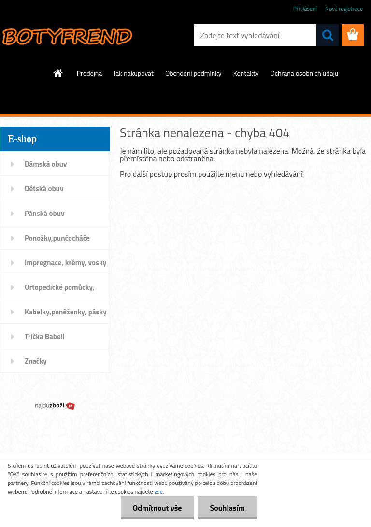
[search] (327, 35)
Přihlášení (305, 8)
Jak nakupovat (134, 73)
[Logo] (66, 36)
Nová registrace (344, 8)
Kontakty (246, 73)
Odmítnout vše (157, 507)
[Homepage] (58, 73)
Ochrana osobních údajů (305, 73)
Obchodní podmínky (193, 73)
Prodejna (89, 73)
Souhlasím (227, 507)
